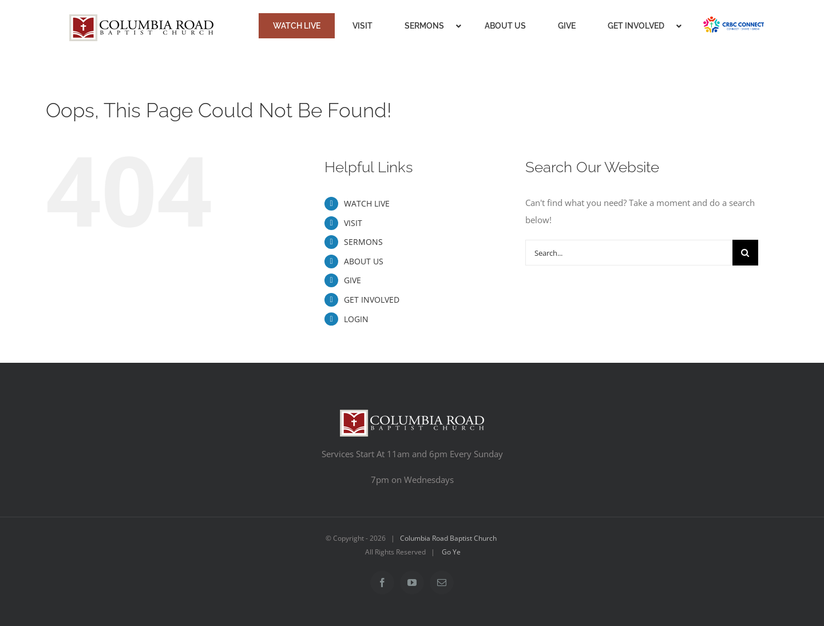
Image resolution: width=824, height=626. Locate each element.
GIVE (352, 280)
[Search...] (628, 253)
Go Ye (451, 552)
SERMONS (363, 241)
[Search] (745, 253)
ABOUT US (363, 261)
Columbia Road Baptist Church (448, 538)
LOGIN (356, 319)
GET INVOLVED (371, 299)
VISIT (353, 222)
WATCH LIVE (367, 203)
